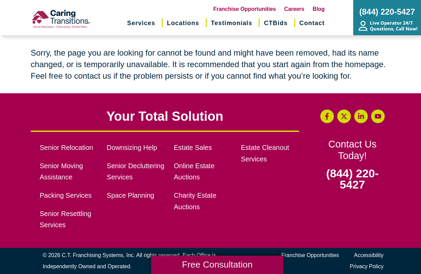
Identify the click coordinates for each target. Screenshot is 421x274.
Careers (294, 9)
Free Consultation (217, 264)
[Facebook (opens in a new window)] (327, 116)
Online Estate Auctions (194, 171)
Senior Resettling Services (65, 219)
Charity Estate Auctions (195, 201)
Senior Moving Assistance (61, 171)
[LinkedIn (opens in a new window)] (361, 116)
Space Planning (130, 195)
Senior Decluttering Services (135, 171)
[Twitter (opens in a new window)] (344, 116)
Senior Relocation (66, 147)
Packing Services (66, 195)
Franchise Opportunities (244, 9)
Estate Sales (193, 147)
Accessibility (368, 255)
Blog (319, 9)
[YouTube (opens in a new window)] (378, 116)
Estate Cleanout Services (265, 153)
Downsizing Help (132, 147)
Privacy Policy (367, 266)
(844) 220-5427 (352, 179)
